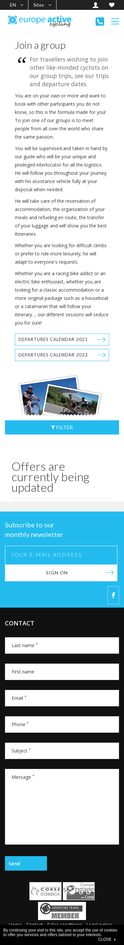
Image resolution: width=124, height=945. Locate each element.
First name (23, 672)
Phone (20, 724)
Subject (21, 751)
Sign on (57, 572)
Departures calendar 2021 (53, 339)
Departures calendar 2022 (53, 354)
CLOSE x (107, 939)
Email (19, 698)
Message (23, 777)
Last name (25, 645)
